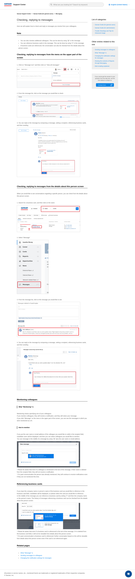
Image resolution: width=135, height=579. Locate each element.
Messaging (59, 14)
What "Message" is (26, 553)
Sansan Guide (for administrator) (105, 28)
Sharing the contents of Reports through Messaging (104, 62)
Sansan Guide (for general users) (43, 14)
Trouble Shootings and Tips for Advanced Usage (104, 32)
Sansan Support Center (24, 14)
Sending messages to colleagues (31, 555)
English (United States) (119, 4)
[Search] (77, 5)
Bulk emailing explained (102, 66)
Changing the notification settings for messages (35, 558)
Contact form (102, 85)
